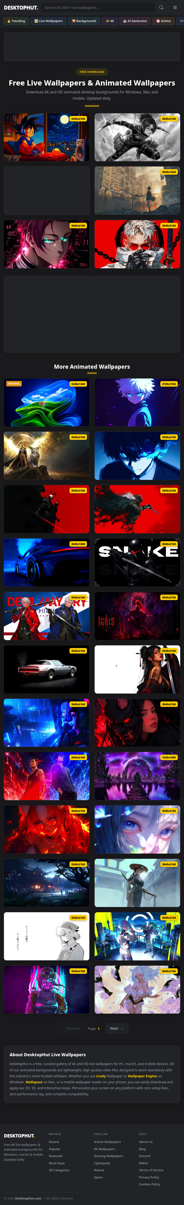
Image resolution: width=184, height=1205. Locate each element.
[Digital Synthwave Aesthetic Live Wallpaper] (47, 989)
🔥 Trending (16, 21)
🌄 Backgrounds (84, 21)
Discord (144, 1156)
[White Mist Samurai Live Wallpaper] (137, 883)
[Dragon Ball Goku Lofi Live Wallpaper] (47, 137)
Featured (55, 1156)
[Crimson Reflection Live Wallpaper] (137, 723)
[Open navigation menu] (175, 7)
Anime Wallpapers (107, 1142)
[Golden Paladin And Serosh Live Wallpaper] (47, 455)
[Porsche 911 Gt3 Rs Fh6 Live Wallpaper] (47, 562)
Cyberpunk (102, 1163)
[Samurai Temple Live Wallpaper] (47, 883)
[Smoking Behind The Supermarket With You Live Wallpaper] (47, 936)
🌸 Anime (163, 21)
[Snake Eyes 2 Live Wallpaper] (137, 562)
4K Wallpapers (104, 1149)
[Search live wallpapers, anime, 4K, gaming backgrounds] (98, 7)
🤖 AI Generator (135, 21)
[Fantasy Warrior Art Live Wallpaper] (137, 509)
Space (98, 1177)
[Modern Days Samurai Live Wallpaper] (137, 244)
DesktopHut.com (28, 1198)
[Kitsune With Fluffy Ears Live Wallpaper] (47, 829)
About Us (146, 1142)
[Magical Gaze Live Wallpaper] (137, 829)
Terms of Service (151, 1170)
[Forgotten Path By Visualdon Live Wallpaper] (137, 776)
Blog (142, 1149)
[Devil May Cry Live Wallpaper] (47, 616)
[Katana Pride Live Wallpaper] (137, 669)
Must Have (57, 1163)
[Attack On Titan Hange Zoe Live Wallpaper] (137, 137)
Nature (99, 1170)
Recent (54, 1142)
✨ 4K (109, 21)
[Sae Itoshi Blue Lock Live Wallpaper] (47, 244)
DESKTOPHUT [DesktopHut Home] (21, 7)
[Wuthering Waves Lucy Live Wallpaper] (47, 723)
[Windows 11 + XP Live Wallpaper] (47, 402)
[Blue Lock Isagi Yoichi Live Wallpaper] (137, 455)
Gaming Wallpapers (108, 1156)
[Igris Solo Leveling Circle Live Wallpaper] (137, 616)
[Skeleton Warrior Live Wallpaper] (47, 509)
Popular (55, 1149)
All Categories (59, 1170)
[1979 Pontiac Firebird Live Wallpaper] (47, 669)
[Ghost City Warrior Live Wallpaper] (137, 190)
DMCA (143, 1163)
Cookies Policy (149, 1184)
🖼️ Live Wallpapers (48, 21)
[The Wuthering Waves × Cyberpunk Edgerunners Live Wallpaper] (137, 936)
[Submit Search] (161, 7)
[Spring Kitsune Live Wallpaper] (137, 989)
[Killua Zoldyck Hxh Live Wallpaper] (137, 402)
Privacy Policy (149, 1177)
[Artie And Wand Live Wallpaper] (47, 776)
